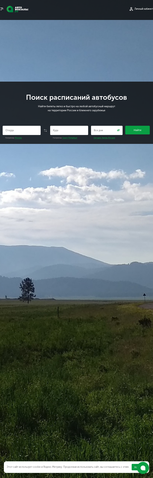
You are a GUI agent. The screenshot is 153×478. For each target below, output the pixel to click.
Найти (137, 130)
